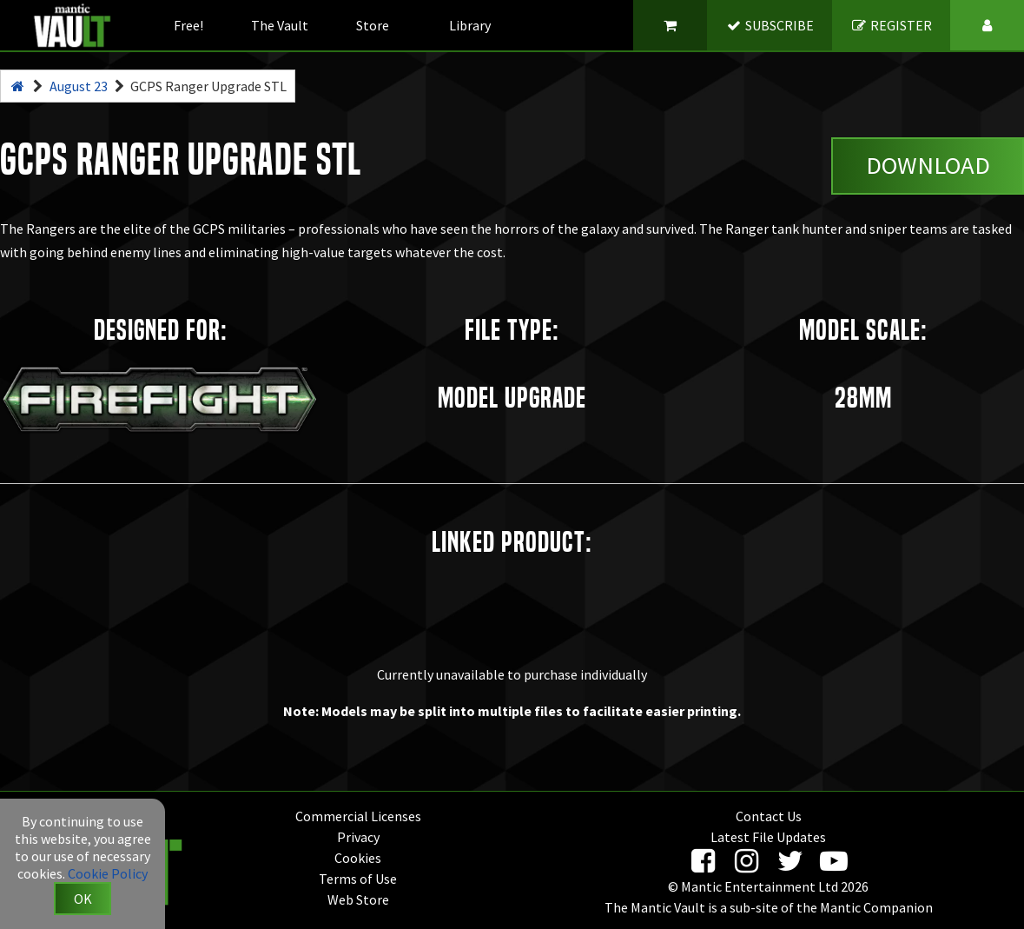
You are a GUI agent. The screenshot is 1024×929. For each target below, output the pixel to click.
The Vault (279, 25)
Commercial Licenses (358, 816)
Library (470, 25)
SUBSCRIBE (770, 25)
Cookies (357, 857)
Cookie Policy (108, 873)
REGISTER (891, 25)
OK (83, 898)
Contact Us (769, 816)
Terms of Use (358, 878)
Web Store (358, 899)
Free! (188, 25)
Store (372, 25)
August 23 (79, 86)
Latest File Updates (768, 837)
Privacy (358, 837)
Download (928, 165)
